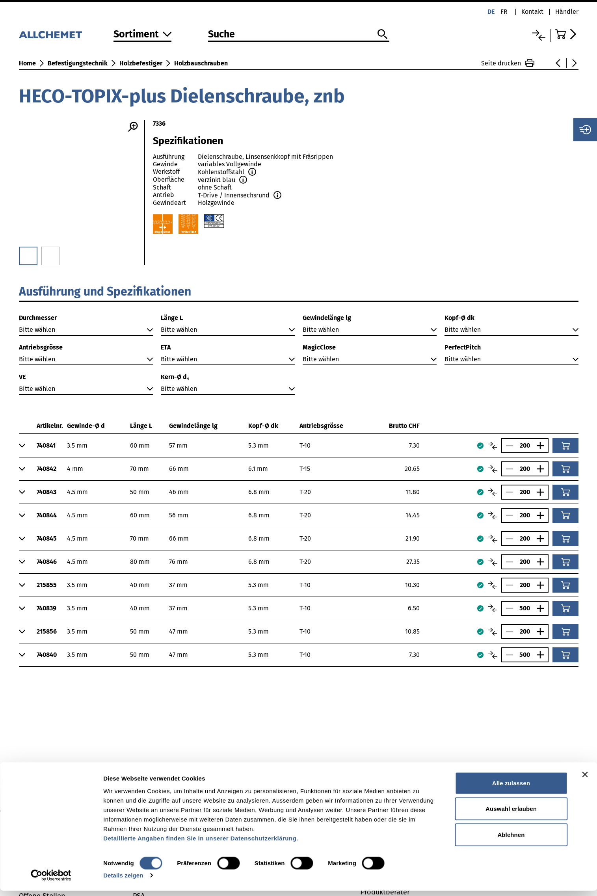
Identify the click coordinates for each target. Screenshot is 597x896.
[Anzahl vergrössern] (542, 445)
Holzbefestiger (140, 63)
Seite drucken (507, 63)
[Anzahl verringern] (507, 445)
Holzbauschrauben (201, 63)
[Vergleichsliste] (538, 35)
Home (27, 63)
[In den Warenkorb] (565, 445)
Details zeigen (123, 880)
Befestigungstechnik (78, 63)
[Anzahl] (525, 445)
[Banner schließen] (585, 779)
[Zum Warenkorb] (566, 34)
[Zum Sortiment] (142, 35)
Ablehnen (510, 839)
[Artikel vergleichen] (492, 445)
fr (504, 11)
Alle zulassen (511, 787)
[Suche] (298, 35)
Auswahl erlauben (511, 813)
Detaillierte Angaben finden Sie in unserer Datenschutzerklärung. (200, 843)
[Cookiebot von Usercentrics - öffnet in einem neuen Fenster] (51, 881)
